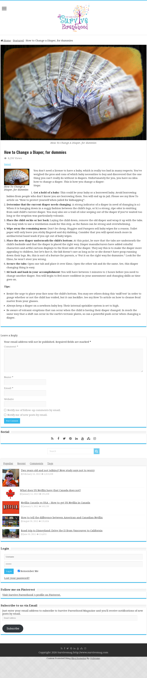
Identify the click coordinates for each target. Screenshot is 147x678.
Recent (21, 463)
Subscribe (13, 629)
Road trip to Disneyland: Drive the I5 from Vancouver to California (61, 531)
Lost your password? (17, 578)
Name (8, 377)
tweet (7, 164)
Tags (50, 463)
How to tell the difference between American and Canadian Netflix (62, 518)
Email (8, 388)
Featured (18, 40)
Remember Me (28, 571)
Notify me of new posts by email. (27, 414)
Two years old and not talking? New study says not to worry (58, 470)
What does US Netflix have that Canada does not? (51, 490)
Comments (36, 463)
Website (9, 399)
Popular (8, 463)
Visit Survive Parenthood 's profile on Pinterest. (31, 595)
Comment (11, 346)
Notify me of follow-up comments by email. (34, 410)
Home (6, 40)
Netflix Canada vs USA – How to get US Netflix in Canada (55, 503)
